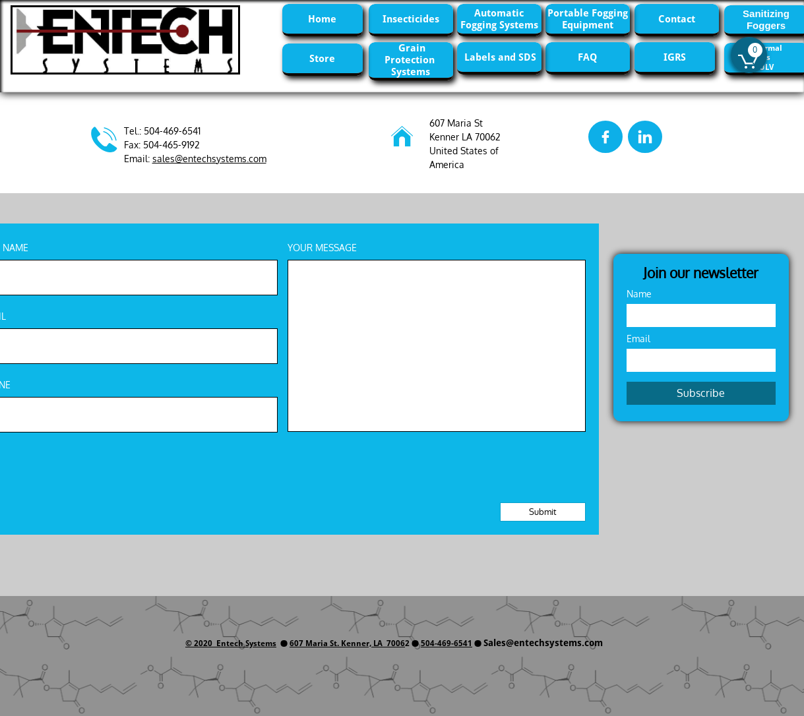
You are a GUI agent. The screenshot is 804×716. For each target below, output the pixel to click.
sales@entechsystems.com (209, 158)
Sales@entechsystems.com (543, 643)
